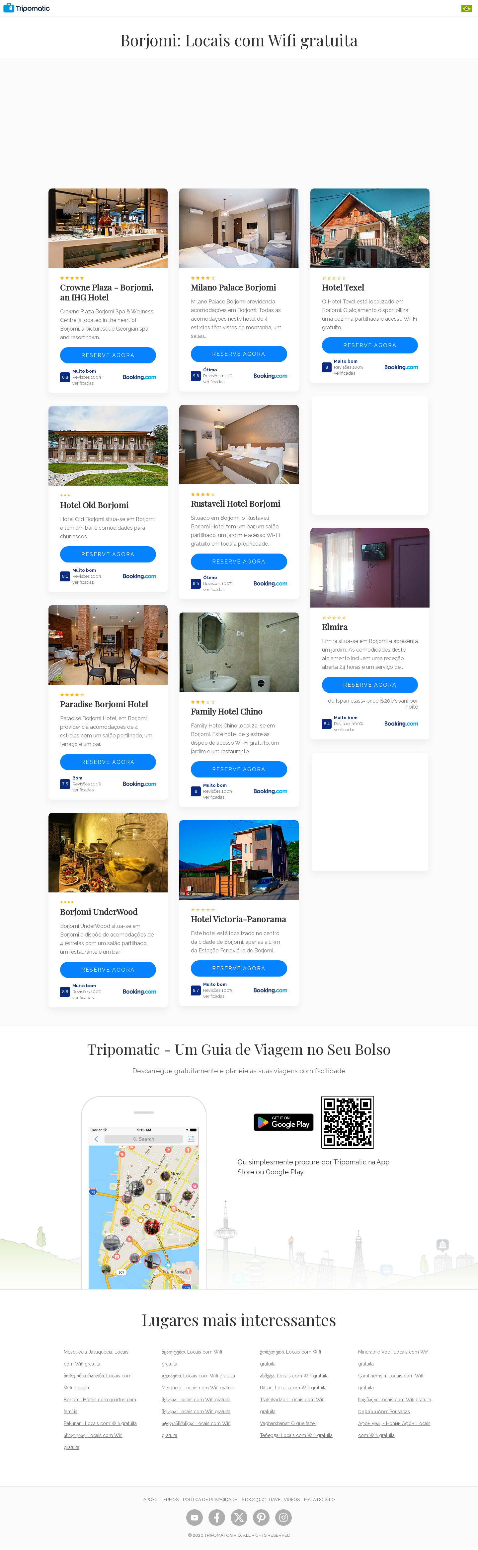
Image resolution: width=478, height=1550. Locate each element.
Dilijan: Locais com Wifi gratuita (293, 1389)
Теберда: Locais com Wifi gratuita (296, 1437)
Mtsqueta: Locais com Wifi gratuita (198, 1389)
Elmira (336, 623)
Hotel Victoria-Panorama (220, 917)
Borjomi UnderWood (100, 905)
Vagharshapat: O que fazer (288, 1425)
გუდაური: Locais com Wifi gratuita (198, 1377)
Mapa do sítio (319, 1501)
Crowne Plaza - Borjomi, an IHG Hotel (107, 290)
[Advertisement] (239, 127)
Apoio (150, 1501)
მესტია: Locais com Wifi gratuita (196, 1401)
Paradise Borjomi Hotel (105, 699)
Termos (170, 1501)
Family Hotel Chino (228, 706)
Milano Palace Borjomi (234, 286)
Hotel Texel (344, 286)
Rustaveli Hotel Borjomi (236, 500)
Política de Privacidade (210, 1501)
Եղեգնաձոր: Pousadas (384, 1413)
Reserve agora (108, 353)
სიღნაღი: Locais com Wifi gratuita (394, 1401)
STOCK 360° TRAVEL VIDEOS (271, 1501)
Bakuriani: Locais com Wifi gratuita (100, 1425)
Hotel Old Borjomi (95, 502)
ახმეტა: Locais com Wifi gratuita (294, 1377)
